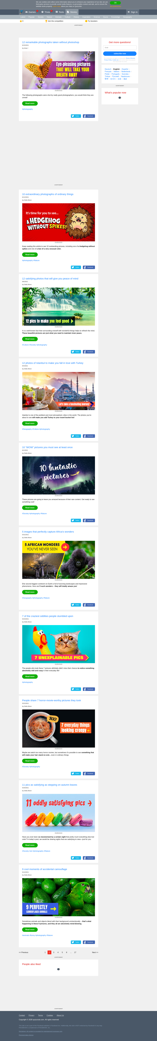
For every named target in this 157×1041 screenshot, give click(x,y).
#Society (32, 345)
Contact (22, 1015)
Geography (127, 17)
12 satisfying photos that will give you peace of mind (50, 278)
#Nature (36, 260)
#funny (32, 935)
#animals (25, 935)
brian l (26, 48)
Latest (22, 17)
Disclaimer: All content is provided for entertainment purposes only (40, 1031)
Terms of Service (130, 58)
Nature (49, 17)
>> (95, 952)
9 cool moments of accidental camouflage (44, 869)
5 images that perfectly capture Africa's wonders (48, 531)
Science (97, 17)
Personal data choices (26, 1035)
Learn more (57, 6)
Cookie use (115, 60)
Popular (32, 17)
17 (75, 952)
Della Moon (28, 200)
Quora (105, 17)
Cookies (50, 1015)
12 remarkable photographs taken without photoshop (50, 42)
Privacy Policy (108, 60)
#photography (27, 109)
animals (58, 17)
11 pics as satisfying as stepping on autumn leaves (49, 784)
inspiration (86, 17)
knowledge (115, 17)
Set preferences (115, 6)
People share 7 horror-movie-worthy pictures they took (51, 700)
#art (30, 851)
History (76, 17)
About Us (60, 1015)
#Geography (27, 429)
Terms (40, 1015)
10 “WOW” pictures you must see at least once (47, 447)
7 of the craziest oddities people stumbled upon (47, 616)
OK (115, 3)
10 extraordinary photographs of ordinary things (47, 194)
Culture (67, 17)
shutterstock (58, 90)
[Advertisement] (58, 154)
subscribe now (120, 53)
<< (23, 952)
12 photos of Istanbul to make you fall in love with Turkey (52, 363)
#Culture (25, 345)
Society (41, 17)
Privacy (31, 1015)
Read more (29, 103)
